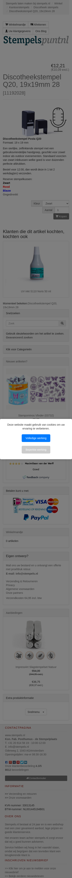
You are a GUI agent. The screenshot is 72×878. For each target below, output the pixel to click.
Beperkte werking (36, 449)
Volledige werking (36, 438)
